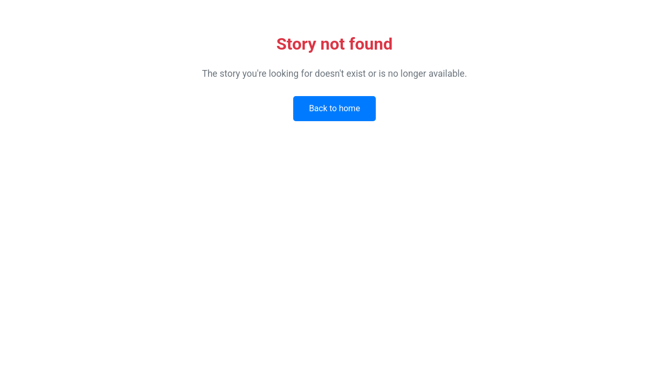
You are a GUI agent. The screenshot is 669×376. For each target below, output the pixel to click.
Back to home (334, 108)
